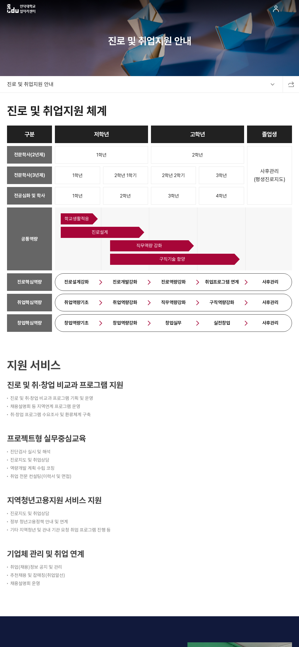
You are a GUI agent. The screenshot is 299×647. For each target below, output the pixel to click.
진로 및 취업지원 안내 (30, 84)
